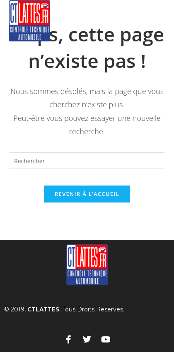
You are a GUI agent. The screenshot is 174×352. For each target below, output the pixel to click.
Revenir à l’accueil (87, 194)
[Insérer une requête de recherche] (87, 160)
